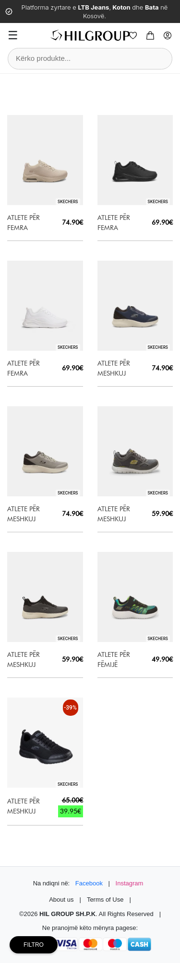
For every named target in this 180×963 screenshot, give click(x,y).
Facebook (89, 883)
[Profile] (167, 35)
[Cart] (150, 35)
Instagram (130, 883)
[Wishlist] (133, 35)
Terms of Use (105, 899)
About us (61, 899)
